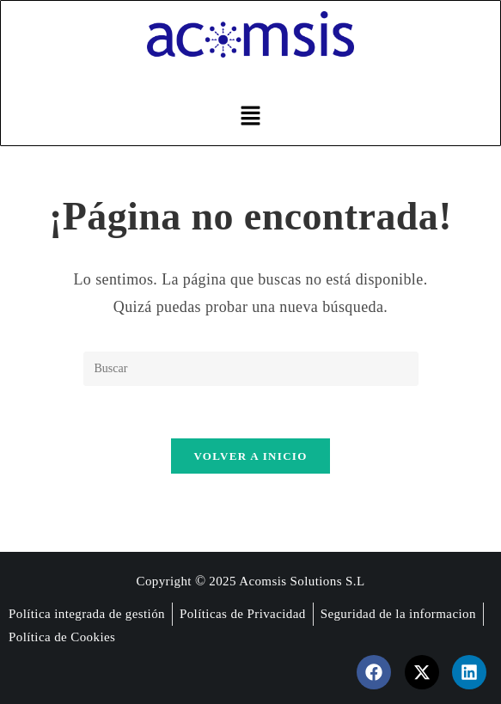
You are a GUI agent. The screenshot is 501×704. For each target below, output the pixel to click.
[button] (250, 117)
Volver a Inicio (250, 456)
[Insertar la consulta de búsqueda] (251, 369)
